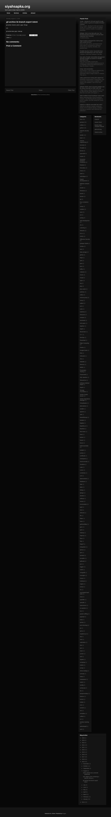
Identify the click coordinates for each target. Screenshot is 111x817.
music (81, 275)
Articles (25, 13)
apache (82, 411)
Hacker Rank (98, 122)
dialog (81, 490)
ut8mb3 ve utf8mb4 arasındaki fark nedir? (91, 104)
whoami (33, 13)
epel (81, 507)
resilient (82, 209)
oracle (81, 156)
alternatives (83, 406)
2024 (83, 740)
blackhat (82, 428)
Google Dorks (83, 350)
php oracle (83, 289)
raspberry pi (83, 634)
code (81, 467)
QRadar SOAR (84, 243)
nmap (81, 206)
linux (81, 119)
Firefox (82, 347)
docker (82, 196)
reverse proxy (83, 297)
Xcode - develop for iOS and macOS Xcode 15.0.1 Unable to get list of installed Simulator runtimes (92, 23)
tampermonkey (84, 693)
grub (81, 530)
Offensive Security (85, 239)
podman (82, 292)
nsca (81, 596)
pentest (82, 122)
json (81, 266)
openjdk (82, 602)
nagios (82, 584)
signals (82, 659)
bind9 (81, 193)
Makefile (82, 361)
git (10, 37)
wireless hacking (84, 722)
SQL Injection (83, 377)
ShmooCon (83, 380)
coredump (82, 473)
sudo (81, 309)
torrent (81, 699)
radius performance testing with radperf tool (91, 77)
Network (82, 230)
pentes (82, 622)
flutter (81, 518)
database (82, 481)
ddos (81, 487)
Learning (82, 227)
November (86, 763)
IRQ (81, 353)
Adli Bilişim (83, 176)
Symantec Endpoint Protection (82, 161)
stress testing (83, 671)
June (84, 787)
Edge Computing (84, 343)
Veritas (82, 246)
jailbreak (82, 561)
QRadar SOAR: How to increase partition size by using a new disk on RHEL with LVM (92, 87)
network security (84, 130)
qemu (81, 631)
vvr (81, 719)
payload (82, 616)
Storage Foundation (83, 390)
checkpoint (83, 458)
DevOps (82, 337)
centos (82, 453)
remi (81, 639)
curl (81, 475)
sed (81, 656)
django (82, 493)
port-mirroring (83, 625)
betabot (82, 420)
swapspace (83, 679)
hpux (81, 538)
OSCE (81, 236)
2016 (83, 759)
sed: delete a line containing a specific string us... (91, 777)
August (85, 771)
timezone (82, 314)
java (81, 263)
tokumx (82, 696)
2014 (83, 802)
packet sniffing (84, 614)
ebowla (82, 495)
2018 (83, 754)
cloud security (83, 461)
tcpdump (82, 311)
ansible (82, 409)
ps (80, 628)
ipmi (81, 552)
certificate (82, 456)
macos (82, 170)
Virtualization (83, 403)
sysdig (81, 685)
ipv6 (81, 260)
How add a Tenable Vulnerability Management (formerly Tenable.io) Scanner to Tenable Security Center (92, 58)
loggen (82, 567)
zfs (81, 225)
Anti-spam (82, 323)
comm (81, 470)
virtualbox (82, 713)
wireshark (82, 320)
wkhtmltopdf (83, 726)
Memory (82, 364)
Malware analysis (84, 183)
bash (81, 138)
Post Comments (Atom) (44, 94)
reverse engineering (83, 141)
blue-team (82, 431)
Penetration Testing (83, 371)
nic (81, 589)
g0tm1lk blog (98, 129)
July (84, 785)
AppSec (82, 326)
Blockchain (83, 331)
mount (81, 578)
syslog (81, 217)
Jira (81, 359)
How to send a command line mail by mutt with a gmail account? (91, 41)
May (84, 789)
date (81, 484)
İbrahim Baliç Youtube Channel (99, 125)
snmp (81, 300)
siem (81, 212)
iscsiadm (82, 558)
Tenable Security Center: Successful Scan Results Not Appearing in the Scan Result (91, 51)
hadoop (82, 532)
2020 (83, 749)
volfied (81, 716)
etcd (81, 510)
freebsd (82, 165)
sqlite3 (81, 303)
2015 (83, 761)
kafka (81, 269)
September (86, 768)
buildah (82, 450)
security (82, 145)
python (82, 128)
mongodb (82, 572)
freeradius (82, 168)
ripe (81, 645)
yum (81, 729)
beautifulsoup (83, 417)
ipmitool (82, 555)
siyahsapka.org (17, 6)
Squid (81, 387)
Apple (81, 329)
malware (82, 272)
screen (82, 653)
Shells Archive (98, 132)
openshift (82, 153)
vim (81, 710)
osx (81, 611)
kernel (81, 150)
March (85, 794)
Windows (82, 190)
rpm (81, 648)
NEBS (81, 367)
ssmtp (81, 668)
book (81, 434)
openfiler (82, 599)
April (84, 792)
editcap (82, 498)
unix (81, 705)
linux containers (84, 202)
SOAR (81, 188)
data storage (83, 252)
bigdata (82, 423)
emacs (82, 501)
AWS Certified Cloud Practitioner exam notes (92, 95)
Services (16, 13)
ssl (80, 215)
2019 (83, 752)
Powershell (83, 374)
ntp (81, 283)
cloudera (82, 464)
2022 (83, 745)
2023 (83, 742)
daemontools (83, 478)
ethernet (82, 512)
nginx (81, 280)
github (81, 255)
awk (81, 414)
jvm (81, 564)
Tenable (82, 148)
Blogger (64, 813)
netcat (81, 586)
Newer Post (9, 90)
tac (81, 690)
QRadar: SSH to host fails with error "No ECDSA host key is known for (91, 35)
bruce (81, 443)
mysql (81, 277)
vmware (82, 317)
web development (84, 220)
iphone (82, 550)
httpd (81, 257)
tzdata (81, 702)
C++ (81, 334)
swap (81, 676)
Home (8, 13)
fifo (81, 515)
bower (81, 440)
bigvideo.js (83, 426)
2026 (83, 738)
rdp (81, 636)
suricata (82, 673)
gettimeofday (83, 524)
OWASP (97, 119)
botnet (81, 437)
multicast (82, 581)
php (81, 286)
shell (81, 173)
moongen (82, 575)
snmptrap (82, 662)
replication (83, 642)
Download (82, 340)
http (81, 541)
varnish (82, 707)
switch (81, 682)
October (85, 766)
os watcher (83, 608)
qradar (81, 135)
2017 (83, 757)
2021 (83, 747)
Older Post (71, 90)
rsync (81, 651)
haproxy (82, 535)
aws (81, 249)
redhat (81, 125)
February (85, 796)
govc (81, 527)
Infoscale (82, 356)
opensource (83, 605)
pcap (81, 619)
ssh (81, 306)
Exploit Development (83, 180)
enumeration (83, 504)
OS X (81, 233)
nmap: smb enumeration (86, 69)
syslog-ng (82, 688)
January (85, 799)
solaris (81, 665)
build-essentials (84, 446)
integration (83, 547)
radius (81, 294)
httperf (81, 544)
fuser (81, 521)
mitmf (81, 569)
